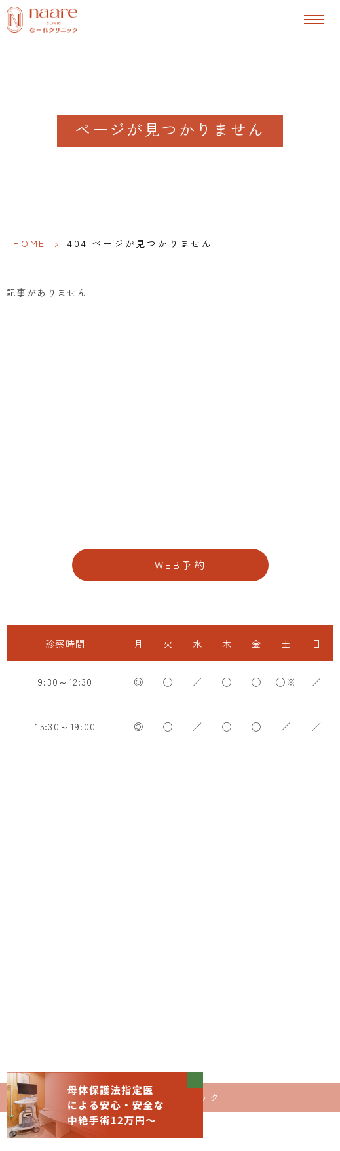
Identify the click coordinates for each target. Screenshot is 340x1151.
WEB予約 (181, 564)
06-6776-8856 (170, 523)
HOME (29, 243)
